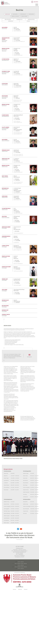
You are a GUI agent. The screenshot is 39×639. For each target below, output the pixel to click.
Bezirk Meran (31, 14)
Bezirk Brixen (15, 14)
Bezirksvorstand (31, 19)
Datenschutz (20, 589)
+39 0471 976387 (19, 546)
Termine (28, 21)
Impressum (14, 589)
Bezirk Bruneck (23, 14)
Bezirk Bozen (7, 14)
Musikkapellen (19, 19)
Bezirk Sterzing (24, 16)
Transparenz (25, 589)
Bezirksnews (10, 21)
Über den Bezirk (8, 19)
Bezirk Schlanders (15, 16)
